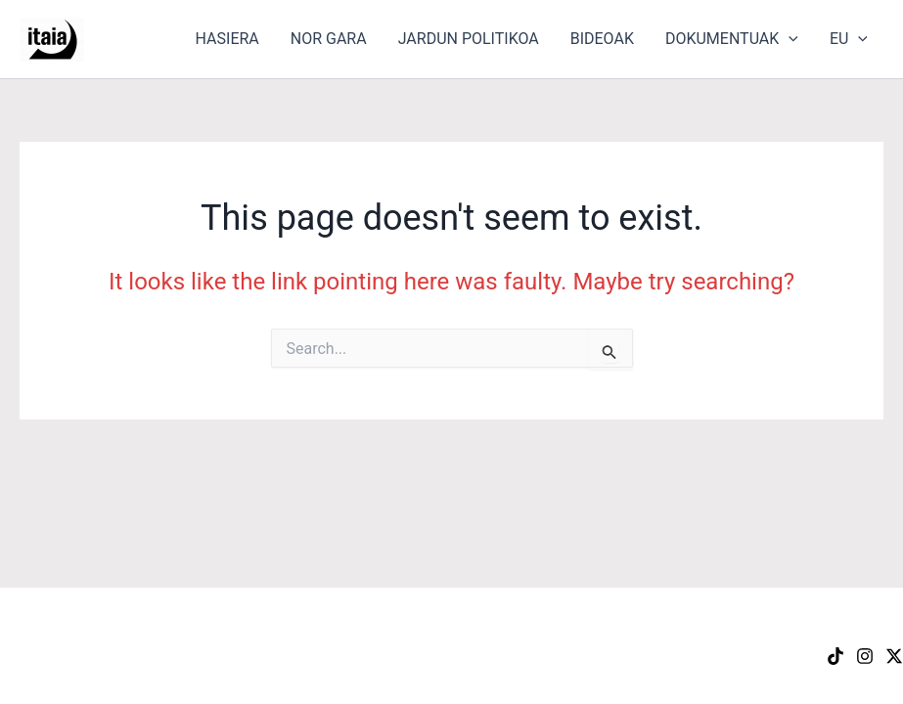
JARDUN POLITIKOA (468, 38)
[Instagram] (865, 656)
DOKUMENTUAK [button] (731, 39)
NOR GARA (329, 38)
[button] (788, 39)
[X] (894, 656)
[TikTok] (835, 656)
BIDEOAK (602, 38)
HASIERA (227, 38)
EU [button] (849, 39)
